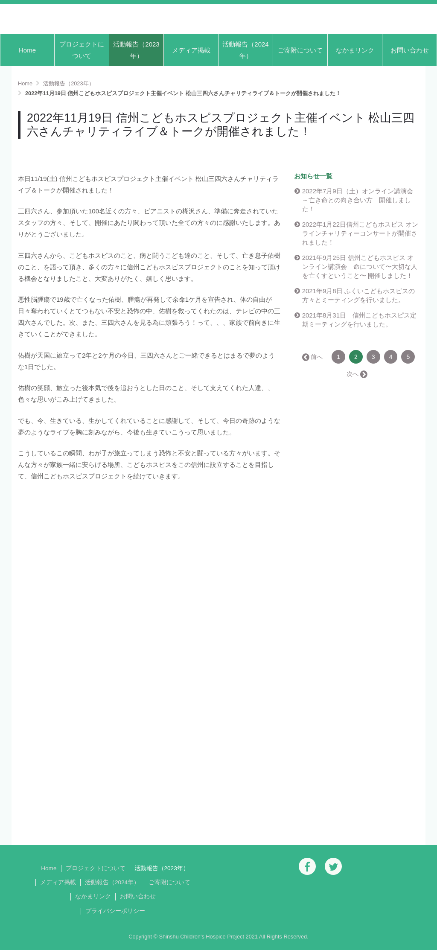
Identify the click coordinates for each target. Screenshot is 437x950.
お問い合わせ (409, 50)
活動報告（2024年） (245, 50)
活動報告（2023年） (136, 50)
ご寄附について (300, 50)
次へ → (356, 373)
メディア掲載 (191, 50)
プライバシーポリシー (115, 911)
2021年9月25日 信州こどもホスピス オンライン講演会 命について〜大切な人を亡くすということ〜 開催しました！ (359, 266)
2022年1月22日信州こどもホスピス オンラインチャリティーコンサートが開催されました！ (360, 233)
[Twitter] (333, 866)
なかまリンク (355, 50)
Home (27, 50)
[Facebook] (307, 866)
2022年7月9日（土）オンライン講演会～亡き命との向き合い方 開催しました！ (357, 200)
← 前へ (313, 356)
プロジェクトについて (81, 50)
